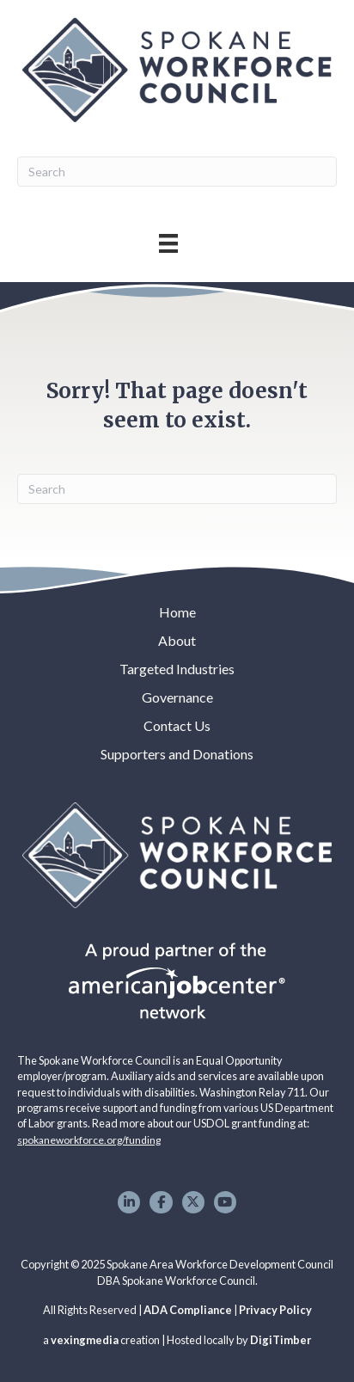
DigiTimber (280, 1340)
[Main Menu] (168, 243)
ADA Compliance (187, 1310)
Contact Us (177, 725)
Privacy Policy (275, 1310)
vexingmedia (85, 1340)
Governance (177, 697)
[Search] (177, 172)
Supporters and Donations (177, 754)
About (177, 640)
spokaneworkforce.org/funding (89, 1139)
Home (177, 612)
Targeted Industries (177, 668)
